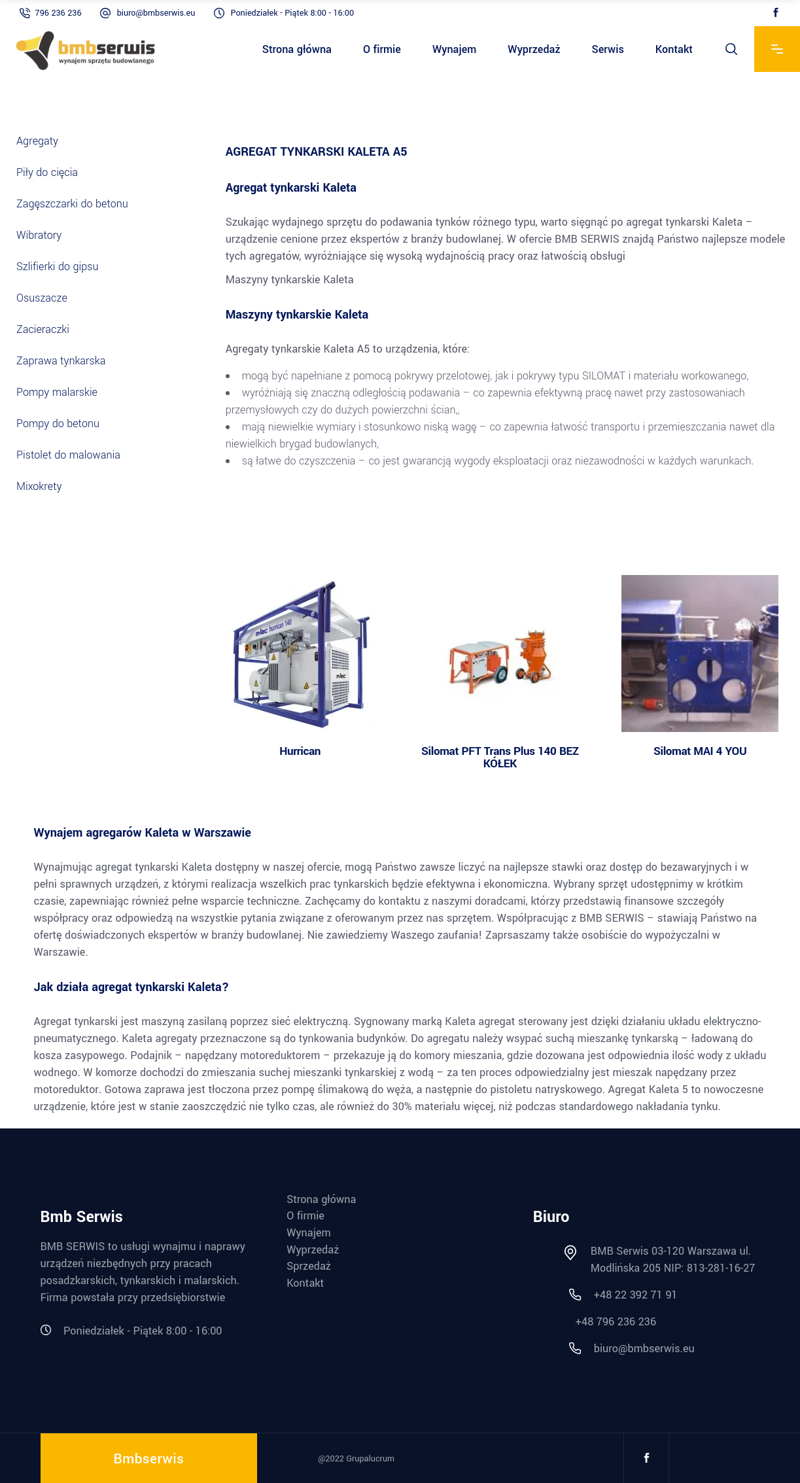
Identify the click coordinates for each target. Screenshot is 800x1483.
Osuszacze (41, 297)
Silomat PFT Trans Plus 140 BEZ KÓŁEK (500, 757)
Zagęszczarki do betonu (72, 203)
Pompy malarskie (56, 392)
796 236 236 (58, 13)
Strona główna (321, 1199)
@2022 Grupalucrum (356, 1459)
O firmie (305, 1216)
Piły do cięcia (47, 172)
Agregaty (44, 140)
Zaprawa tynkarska (68, 360)
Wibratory (38, 235)
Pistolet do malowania (68, 454)
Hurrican (300, 751)
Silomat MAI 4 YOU (699, 751)
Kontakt (305, 1283)
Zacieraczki (50, 329)
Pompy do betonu (57, 423)
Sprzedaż (309, 1266)
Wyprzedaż (313, 1250)
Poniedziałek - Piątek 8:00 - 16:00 (292, 13)
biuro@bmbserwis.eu (156, 13)
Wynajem (309, 1233)
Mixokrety (39, 486)
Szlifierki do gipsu (57, 266)
